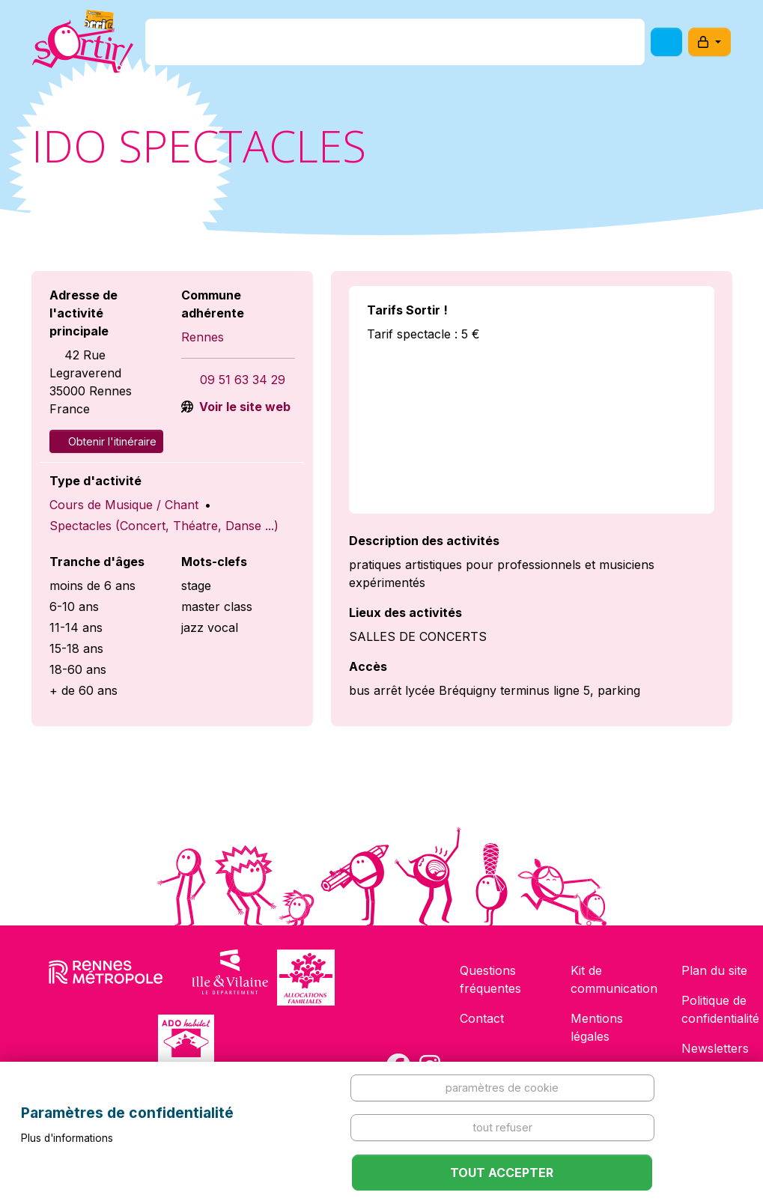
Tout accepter (501, 1172)
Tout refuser (502, 1127)
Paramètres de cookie (502, 1087)
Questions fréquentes (490, 979)
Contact (482, 1018)
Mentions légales (597, 1027)
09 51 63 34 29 (242, 379)
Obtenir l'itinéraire (106, 441)
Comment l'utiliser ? (518, 47)
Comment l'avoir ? (377, 47)
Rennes (202, 336)
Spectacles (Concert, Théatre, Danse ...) (164, 525)
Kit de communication (614, 979)
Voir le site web (243, 406)
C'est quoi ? (263, 47)
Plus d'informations (67, 1138)
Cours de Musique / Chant (123, 504)
